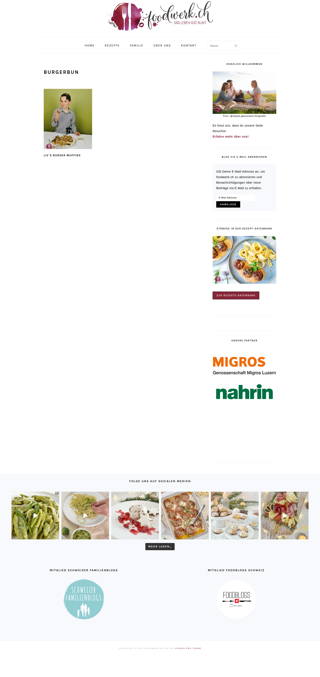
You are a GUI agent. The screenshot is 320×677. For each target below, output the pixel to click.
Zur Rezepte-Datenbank (235, 295)
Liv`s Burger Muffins (62, 155)
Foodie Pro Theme (188, 648)
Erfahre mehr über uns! (231, 136)
